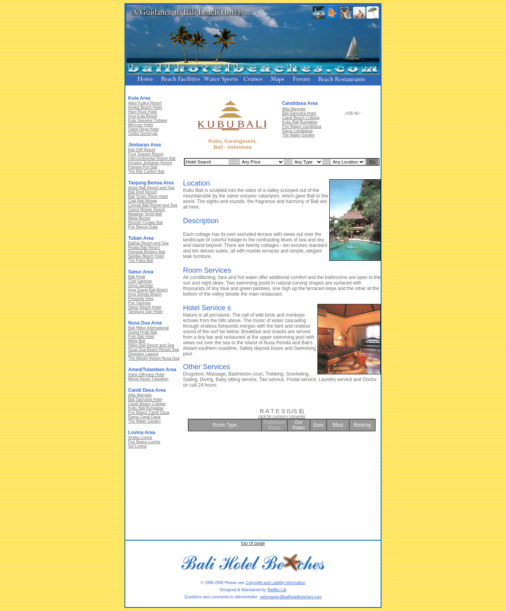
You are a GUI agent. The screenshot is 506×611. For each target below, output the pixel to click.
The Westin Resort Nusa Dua (153, 358)
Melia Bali (136, 341)
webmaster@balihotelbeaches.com (291, 597)
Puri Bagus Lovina (144, 442)
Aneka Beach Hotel (145, 107)
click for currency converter (281, 416)
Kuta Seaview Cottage (147, 120)
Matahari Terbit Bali (145, 214)
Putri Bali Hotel (141, 336)
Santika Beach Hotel (146, 256)
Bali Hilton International (148, 328)
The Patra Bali (140, 260)
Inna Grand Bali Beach (148, 290)
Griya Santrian (140, 285)
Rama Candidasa (297, 131)
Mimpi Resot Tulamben (148, 379)
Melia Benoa (139, 218)
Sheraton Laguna (143, 354)
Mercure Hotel (140, 125)
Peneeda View (140, 298)
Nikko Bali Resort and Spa (151, 345)
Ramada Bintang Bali (146, 252)
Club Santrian (140, 281)
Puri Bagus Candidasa (301, 126)
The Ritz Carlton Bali (146, 171)
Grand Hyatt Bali (142, 332)
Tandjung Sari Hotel (145, 311)
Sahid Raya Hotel (143, 129)
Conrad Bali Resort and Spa (152, 205)
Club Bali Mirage (142, 201)
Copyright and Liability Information (276, 583)
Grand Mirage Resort (146, 209)
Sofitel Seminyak (142, 133)
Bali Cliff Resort (141, 150)
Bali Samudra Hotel (145, 399)
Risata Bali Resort (144, 247)
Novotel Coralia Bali (145, 222)
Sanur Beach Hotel (144, 307)
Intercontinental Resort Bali (152, 158)
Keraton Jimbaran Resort (150, 163)
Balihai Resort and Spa (148, 243)
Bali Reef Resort (142, 192)
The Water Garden (144, 421)
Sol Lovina (137, 446)
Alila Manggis (139, 395)
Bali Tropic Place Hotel (148, 196)
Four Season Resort (146, 154)
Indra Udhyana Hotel (146, 374)
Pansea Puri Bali (142, 167)
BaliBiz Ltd (277, 590)
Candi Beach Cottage (147, 404)
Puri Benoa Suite (143, 227)
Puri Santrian (139, 303)
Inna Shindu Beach (145, 294)
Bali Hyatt (136, 277)
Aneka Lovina (140, 437)
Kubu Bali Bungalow (146, 408)
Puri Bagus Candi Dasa (148, 412)
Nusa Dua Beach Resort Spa (153, 349)
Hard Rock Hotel (142, 112)
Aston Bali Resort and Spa (151, 188)
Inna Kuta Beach (142, 116)
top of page (253, 543)
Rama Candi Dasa (144, 417)
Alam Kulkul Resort (145, 103)
